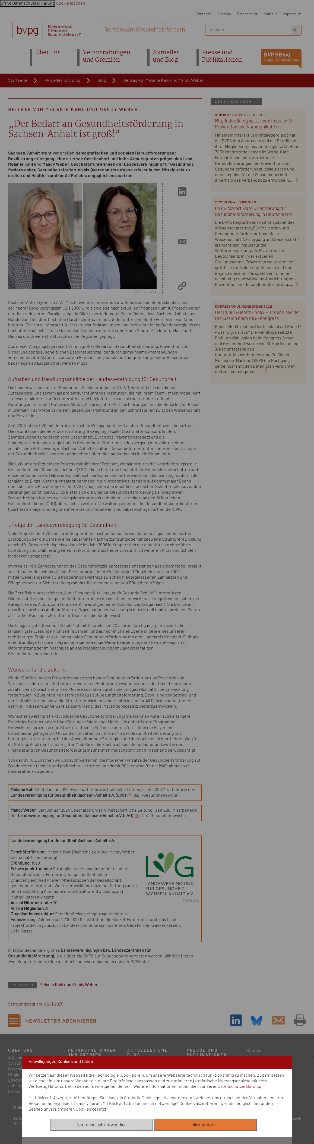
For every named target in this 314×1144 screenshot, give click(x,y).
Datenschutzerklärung (239, 1086)
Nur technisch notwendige (102, 1125)
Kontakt (270, 14)
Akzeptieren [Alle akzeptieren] (205, 1125)
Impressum (292, 14)
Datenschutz (247, 14)
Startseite (203, 14)
